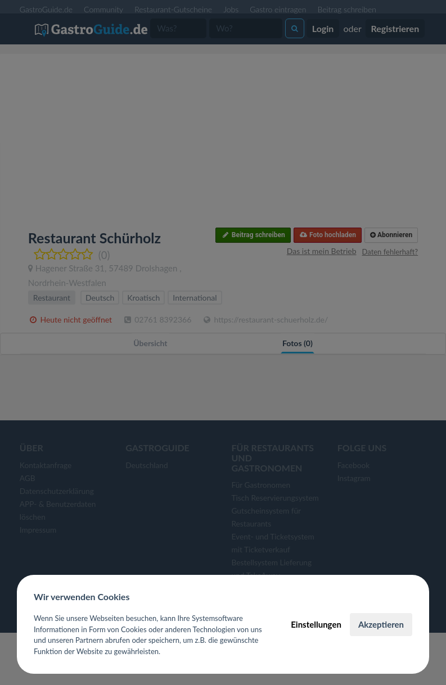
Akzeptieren (381, 624)
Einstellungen (316, 624)
